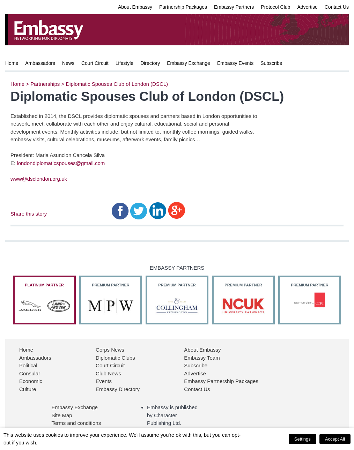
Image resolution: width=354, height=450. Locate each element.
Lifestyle (124, 63)
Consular (29, 373)
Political (28, 365)
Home (11, 63)
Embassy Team (202, 358)
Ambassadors (40, 63)
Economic (30, 381)
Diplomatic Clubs (115, 358)
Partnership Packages (183, 7)
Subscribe (271, 63)
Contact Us (337, 7)
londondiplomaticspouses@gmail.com (61, 163)
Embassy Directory (118, 389)
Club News (108, 373)
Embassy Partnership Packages (221, 381)
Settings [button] (302, 439)
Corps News (110, 350)
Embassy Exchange (188, 63)
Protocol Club (275, 7)
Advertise (307, 7)
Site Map (61, 415)
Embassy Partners (234, 7)
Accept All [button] (335, 439)
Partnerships (45, 84)
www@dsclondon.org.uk (38, 179)
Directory (150, 63)
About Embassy (135, 7)
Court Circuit (95, 63)
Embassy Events (235, 63)
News (68, 63)
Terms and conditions (76, 423)
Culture (27, 389)
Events (104, 381)
